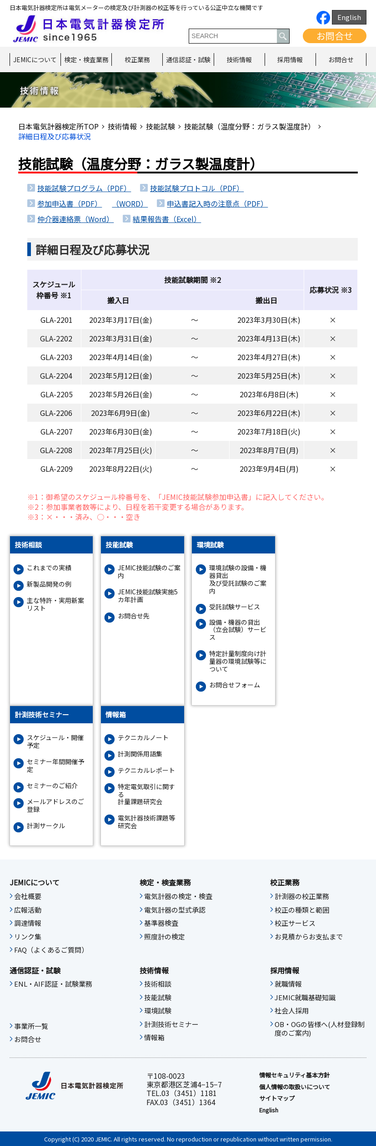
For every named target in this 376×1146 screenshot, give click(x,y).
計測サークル (46, 826)
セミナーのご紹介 (52, 786)
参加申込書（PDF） (69, 203)
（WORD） (130, 203)
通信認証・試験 (188, 59)
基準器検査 (161, 923)
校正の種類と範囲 (302, 909)
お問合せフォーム (234, 685)
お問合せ (334, 35)
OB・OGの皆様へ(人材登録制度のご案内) (320, 1029)
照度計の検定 (164, 936)
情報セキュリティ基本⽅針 (294, 1075)
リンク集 (27, 936)
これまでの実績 (49, 568)
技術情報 (239, 59)
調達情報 (27, 923)
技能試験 (160, 126)
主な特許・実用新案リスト (55, 604)
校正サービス (295, 923)
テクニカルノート (143, 737)
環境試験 (157, 1010)
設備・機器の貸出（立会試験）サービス (237, 629)
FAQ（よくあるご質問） (51, 949)
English (349, 17)
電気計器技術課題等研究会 (146, 822)
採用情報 (290, 59)
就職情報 (288, 983)
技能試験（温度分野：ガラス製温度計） (249, 126)
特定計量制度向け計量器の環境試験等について (237, 661)
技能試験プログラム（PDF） (84, 188)
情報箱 (154, 1037)
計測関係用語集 (140, 754)
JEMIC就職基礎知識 (305, 997)
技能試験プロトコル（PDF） (197, 188)
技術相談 (157, 983)
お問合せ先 (134, 616)
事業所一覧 (31, 1026)
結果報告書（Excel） (167, 218)
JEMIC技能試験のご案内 (149, 571)
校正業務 (137, 59)
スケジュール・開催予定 (55, 741)
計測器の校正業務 (302, 896)
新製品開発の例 (49, 584)
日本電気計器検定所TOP (58, 126)
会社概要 (27, 896)
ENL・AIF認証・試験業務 (53, 983)
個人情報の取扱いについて (294, 1087)
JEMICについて (35, 59)
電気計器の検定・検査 (178, 896)
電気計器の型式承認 (175, 909)
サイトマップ (277, 1098)
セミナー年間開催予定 (55, 765)
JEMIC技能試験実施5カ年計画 (148, 595)
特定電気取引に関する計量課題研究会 (146, 794)
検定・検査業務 (86, 59)
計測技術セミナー (171, 1024)
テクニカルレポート (146, 770)
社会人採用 (292, 1010)
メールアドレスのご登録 (55, 805)
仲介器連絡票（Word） (75, 218)
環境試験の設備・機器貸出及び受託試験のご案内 (237, 579)
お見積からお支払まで (309, 936)
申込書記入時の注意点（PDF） (217, 203)
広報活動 (27, 909)
